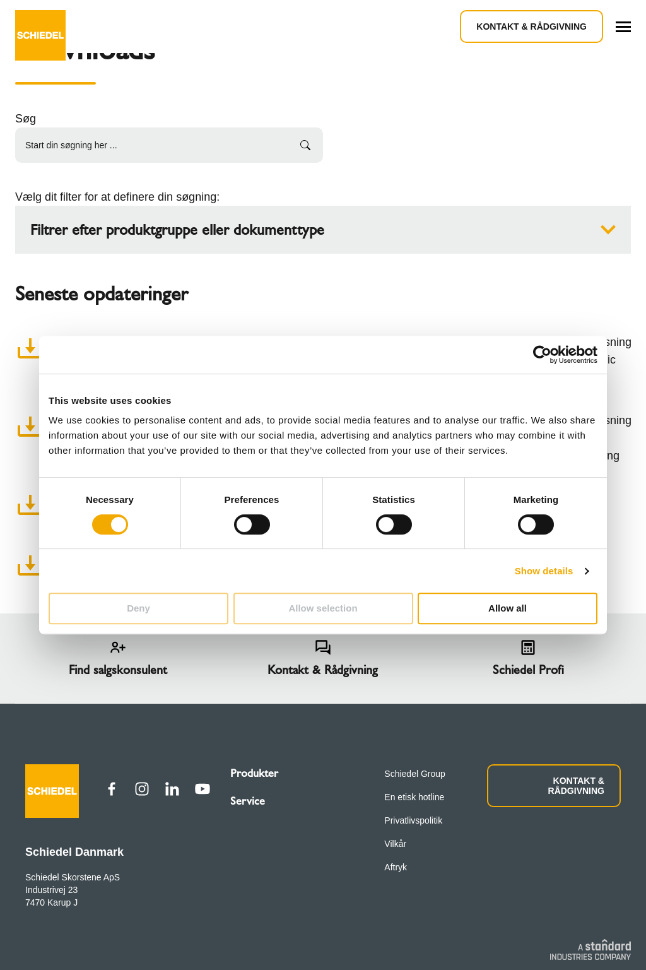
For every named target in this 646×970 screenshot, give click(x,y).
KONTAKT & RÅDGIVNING (576, 786)
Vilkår (395, 844)
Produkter (254, 773)
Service (247, 801)
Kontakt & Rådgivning (531, 26)
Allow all (507, 608)
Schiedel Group (414, 774)
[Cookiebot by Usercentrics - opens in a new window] (542, 354)
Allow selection (322, 608)
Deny (138, 608)
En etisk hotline (414, 797)
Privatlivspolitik (413, 820)
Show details (544, 570)
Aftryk (395, 867)
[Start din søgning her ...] (169, 145)
